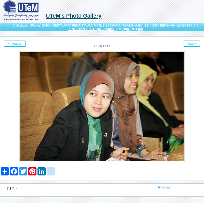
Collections (20, 25)
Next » (192, 43)
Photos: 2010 (40, 25)
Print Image (164, 187)
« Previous (14, 43)
